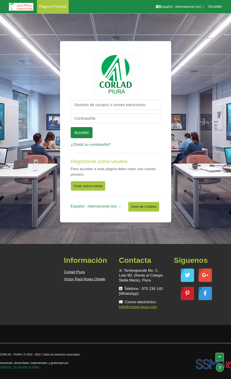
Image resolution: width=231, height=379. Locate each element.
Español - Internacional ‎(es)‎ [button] (94, 206)
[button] (179, 6)
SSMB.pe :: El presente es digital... (20, 367)
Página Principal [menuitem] (52, 6)
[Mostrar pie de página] (220, 368)
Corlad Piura (74, 272)
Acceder (215, 6)
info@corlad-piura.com (138, 307)
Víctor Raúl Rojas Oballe (84, 279)
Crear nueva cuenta (88, 186)
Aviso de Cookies (144, 206)
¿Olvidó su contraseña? (91, 144)
